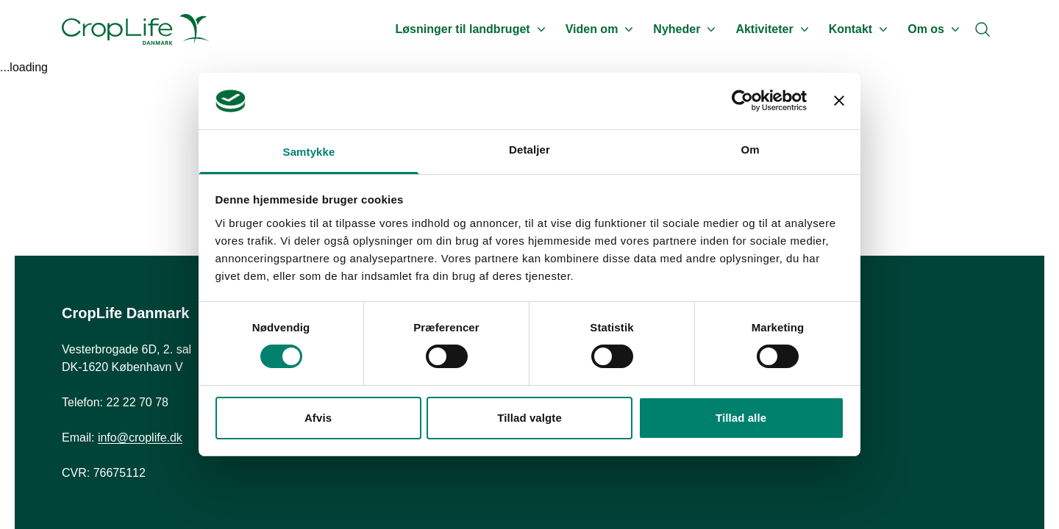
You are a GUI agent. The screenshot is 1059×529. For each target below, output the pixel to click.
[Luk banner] (839, 101)
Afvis (318, 417)
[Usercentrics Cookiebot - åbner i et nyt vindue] (742, 101)
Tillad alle (741, 417)
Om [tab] (750, 149)
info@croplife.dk (140, 437)
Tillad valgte (529, 417)
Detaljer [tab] (529, 149)
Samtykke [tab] (309, 151)
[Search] (982, 29)
